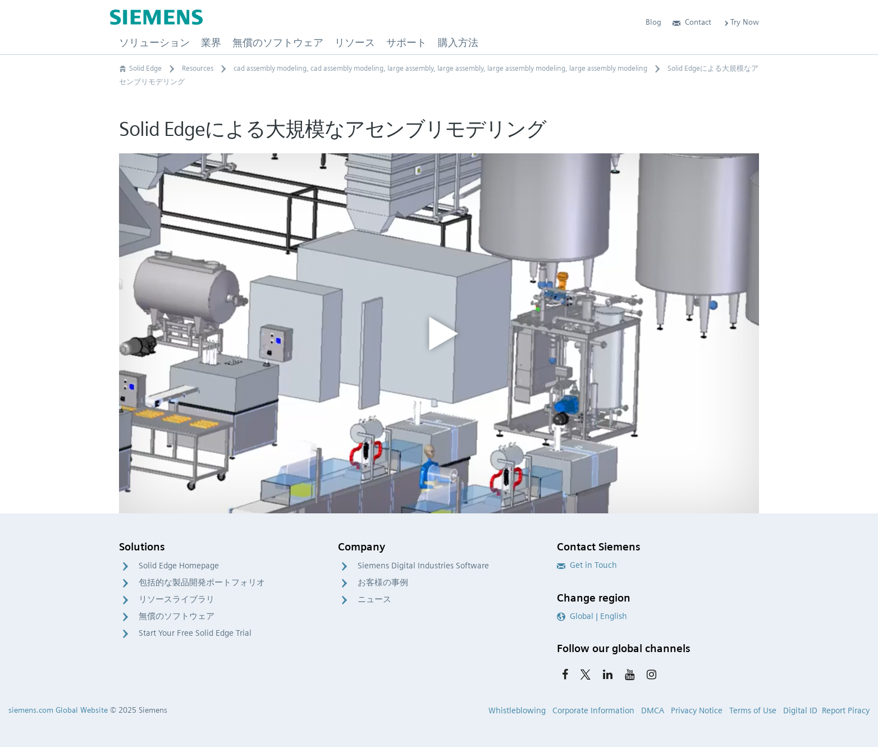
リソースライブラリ (176, 599)
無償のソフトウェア (176, 616)
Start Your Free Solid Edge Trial (195, 633)
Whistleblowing (517, 710)
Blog (653, 21)
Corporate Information (593, 710)
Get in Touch (587, 565)
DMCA (652, 710)
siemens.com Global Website (58, 709)
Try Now (740, 21)
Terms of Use (752, 710)
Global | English (592, 616)
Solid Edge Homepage (179, 566)
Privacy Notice (696, 710)
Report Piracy (846, 710)
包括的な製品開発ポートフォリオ (202, 582)
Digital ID (800, 710)
